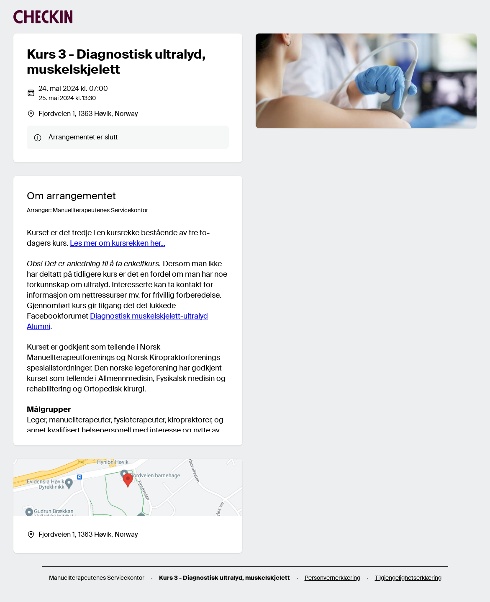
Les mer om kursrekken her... (117, 243)
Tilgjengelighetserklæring (408, 577)
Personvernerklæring (332, 577)
